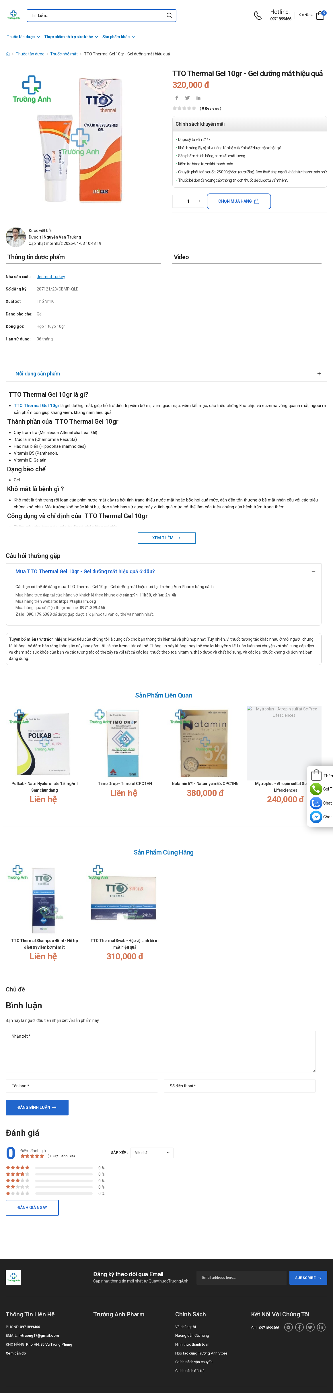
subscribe (308, 1262)
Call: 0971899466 (265, 1311)
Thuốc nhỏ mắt (64, 54)
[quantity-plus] (199, 201)
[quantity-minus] (176, 201)
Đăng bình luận (33, 1091)
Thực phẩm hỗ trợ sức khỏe (68, 36)
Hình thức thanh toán (192, 1328)
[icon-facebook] (176, 98)
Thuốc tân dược (21, 36)
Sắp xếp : (119, 1136)
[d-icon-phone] (259, 15)
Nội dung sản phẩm (37, 357)
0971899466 (280, 19)
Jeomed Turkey (51, 276)
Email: (11, 1319)
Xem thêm (163, 522)
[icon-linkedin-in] (198, 98)
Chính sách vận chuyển (194, 1346)
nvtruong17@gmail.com (38, 1319)
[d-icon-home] (8, 54)
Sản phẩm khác (116, 36)
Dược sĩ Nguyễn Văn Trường (55, 237)
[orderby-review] (152, 1137)
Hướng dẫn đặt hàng (192, 1319)
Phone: (12, 1311)
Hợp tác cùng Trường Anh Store (201, 1337)
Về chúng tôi (185, 1311)
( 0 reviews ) (210, 109)
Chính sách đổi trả (190, 1355)
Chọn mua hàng (235, 201)
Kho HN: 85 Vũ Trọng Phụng (49, 1328)
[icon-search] (169, 15)
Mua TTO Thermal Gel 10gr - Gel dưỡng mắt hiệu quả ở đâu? (85, 555)
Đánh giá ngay (32, 1191)
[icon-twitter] (187, 98)
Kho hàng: (15, 1328)
